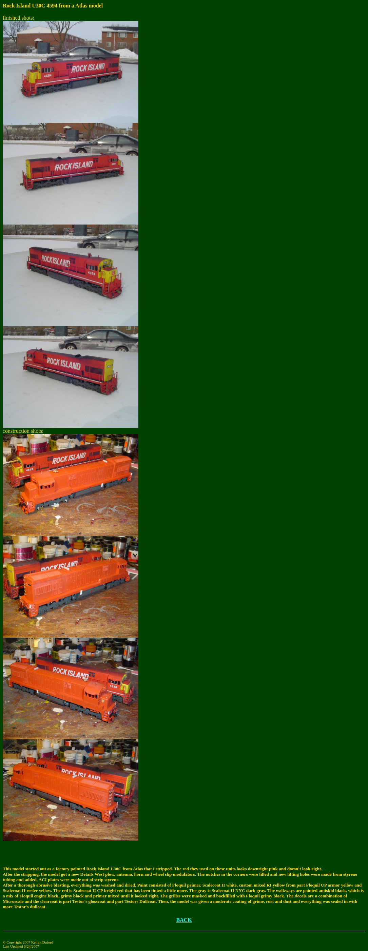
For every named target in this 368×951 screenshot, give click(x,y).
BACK (184, 920)
